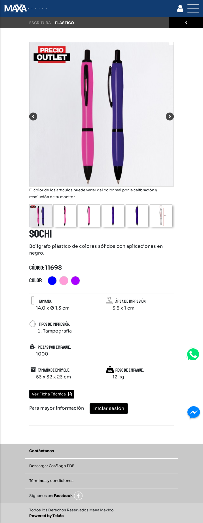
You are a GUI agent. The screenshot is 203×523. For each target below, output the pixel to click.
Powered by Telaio (46, 515)
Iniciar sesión (108, 408)
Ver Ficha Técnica (52, 394)
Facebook (63, 495)
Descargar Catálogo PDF (51, 465)
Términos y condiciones (51, 480)
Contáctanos (41, 450)
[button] (33, 116)
